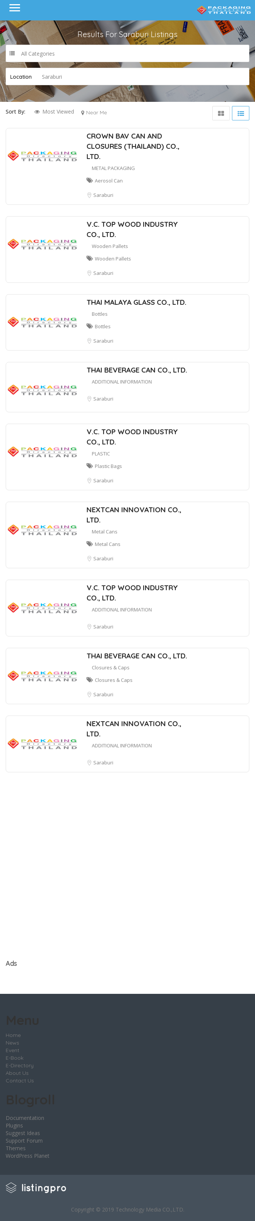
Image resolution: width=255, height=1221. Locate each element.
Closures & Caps (111, 667)
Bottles (100, 313)
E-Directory (20, 1065)
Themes (16, 1148)
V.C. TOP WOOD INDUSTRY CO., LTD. (132, 229)
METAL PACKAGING (113, 168)
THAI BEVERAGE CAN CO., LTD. (137, 369)
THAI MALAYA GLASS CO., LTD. (136, 302)
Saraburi (103, 195)
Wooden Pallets (110, 246)
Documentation (25, 1117)
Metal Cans (104, 531)
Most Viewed (58, 111)
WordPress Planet (27, 1155)
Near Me (96, 112)
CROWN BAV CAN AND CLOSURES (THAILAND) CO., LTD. (133, 146)
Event (12, 1050)
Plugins (14, 1125)
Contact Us (20, 1080)
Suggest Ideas (23, 1133)
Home (13, 1035)
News (12, 1042)
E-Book (14, 1057)
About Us (17, 1073)
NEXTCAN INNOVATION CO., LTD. (134, 514)
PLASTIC (101, 453)
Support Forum (24, 1140)
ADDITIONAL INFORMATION (122, 381)
